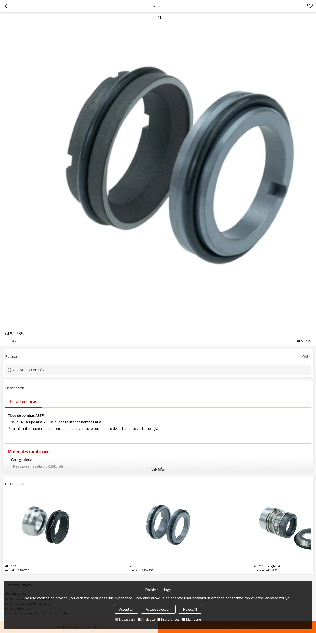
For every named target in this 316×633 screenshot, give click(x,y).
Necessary (125, 619)
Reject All (190, 609)
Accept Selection (158, 609)
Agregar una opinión (28, 370)
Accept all (126, 609)
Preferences (168, 619)
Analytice (146, 619)
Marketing (191, 619)
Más (304, 356)
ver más (158, 469)
